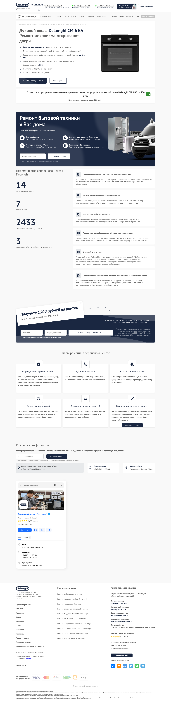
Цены (58, 17)
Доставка (81, 17)
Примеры (20, 613)
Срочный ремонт (46, 17)
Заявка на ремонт (117, 17)
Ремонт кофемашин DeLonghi (69, 594)
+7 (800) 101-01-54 (105, 6)
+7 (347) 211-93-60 (82, 6)
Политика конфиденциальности (85, 686)
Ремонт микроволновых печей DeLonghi (74, 623)
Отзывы (73, 17)
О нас (66, 17)
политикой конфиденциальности (50, 337)
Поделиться (113, 666)
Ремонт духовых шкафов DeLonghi (72, 599)
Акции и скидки (102, 17)
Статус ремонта (148, 16)
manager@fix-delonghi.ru (122, 621)
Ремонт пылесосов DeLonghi (69, 604)
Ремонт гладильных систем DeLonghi (72, 613)
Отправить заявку (59, 156)
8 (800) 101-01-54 (118, 609)
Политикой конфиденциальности (68, 460)
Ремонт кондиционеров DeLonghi (71, 618)
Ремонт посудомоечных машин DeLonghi (74, 628)
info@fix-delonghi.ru (119, 615)
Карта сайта (21, 665)
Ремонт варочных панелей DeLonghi (72, 609)
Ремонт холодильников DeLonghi (71, 638)
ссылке (28, 658)
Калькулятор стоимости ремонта (30, 646)
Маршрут (25, 530)
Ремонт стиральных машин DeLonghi (72, 633)
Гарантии (91, 17)
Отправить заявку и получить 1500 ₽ (90, 332)
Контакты (129, 17)
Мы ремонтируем (27, 16)
